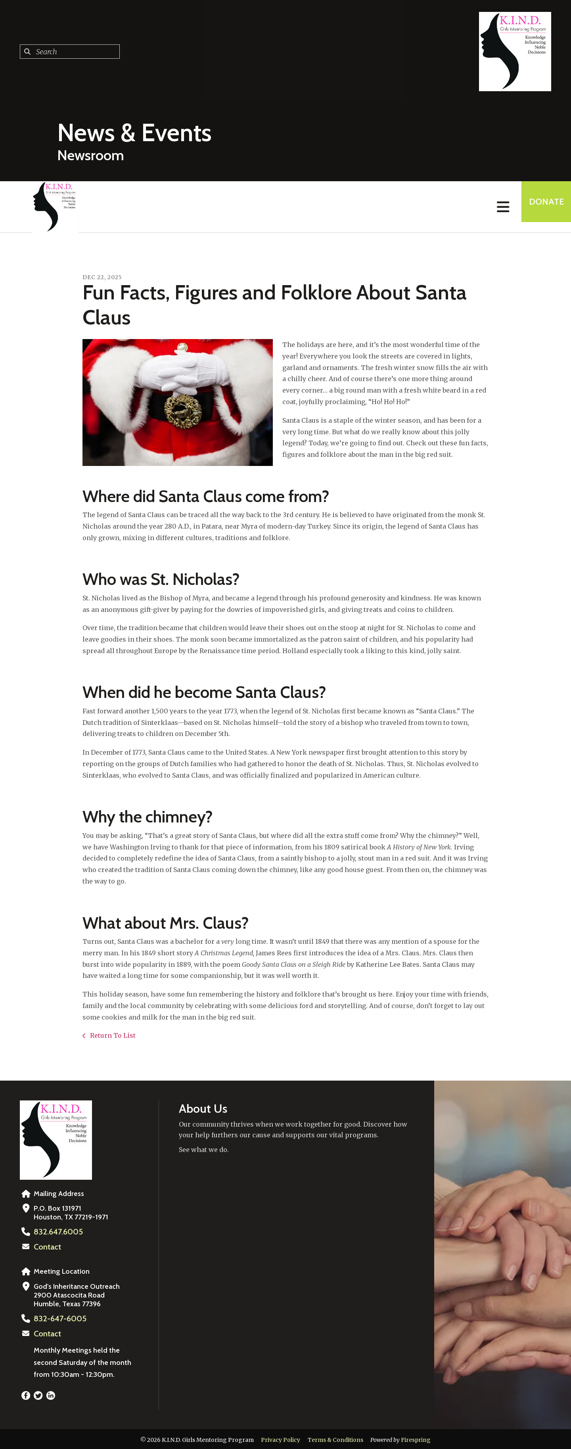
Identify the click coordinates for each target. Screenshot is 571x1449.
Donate (541, 206)
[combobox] (70, 51)
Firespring (416, 1438)
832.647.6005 (56, 1231)
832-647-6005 (57, 1317)
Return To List (112, 1035)
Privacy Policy (280, 1438)
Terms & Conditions (335, 1438)
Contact (46, 1246)
